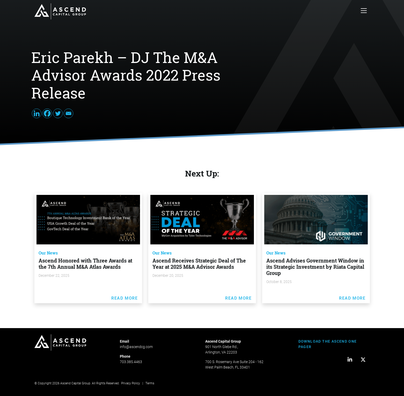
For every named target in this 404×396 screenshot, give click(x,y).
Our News (48, 253)
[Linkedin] (36, 113)
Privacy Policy (130, 383)
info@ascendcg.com (136, 346)
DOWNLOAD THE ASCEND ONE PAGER (327, 344)
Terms (149, 383)
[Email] (68, 113)
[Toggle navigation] (364, 11)
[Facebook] (47, 113)
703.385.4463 (131, 361)
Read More (124, 298)
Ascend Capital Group (75, 383)
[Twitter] (58, 113)
